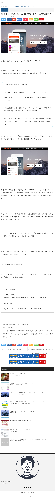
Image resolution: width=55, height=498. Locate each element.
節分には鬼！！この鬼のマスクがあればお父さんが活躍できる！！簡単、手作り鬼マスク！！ (40, 350)
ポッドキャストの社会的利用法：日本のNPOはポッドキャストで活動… (27, 392)
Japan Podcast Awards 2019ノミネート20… (21, 420)
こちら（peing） (22, 324)
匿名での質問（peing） (25, 492)
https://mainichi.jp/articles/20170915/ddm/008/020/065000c (23, 309)
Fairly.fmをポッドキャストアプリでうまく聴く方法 (22, 411)
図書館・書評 (27, 403)
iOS (2, 264)
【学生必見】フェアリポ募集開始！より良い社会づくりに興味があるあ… (28, 439)
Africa (16, 384)
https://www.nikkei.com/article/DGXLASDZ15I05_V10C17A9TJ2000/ (25, 297)
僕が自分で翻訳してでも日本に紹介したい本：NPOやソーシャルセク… (27, 401)
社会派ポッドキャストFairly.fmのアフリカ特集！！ (22, 383)
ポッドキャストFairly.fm (10, 331)
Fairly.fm (32, 492)
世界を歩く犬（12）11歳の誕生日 (14, 349)
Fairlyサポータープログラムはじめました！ (20, 430)
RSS (31, 488)
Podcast (8, 16)
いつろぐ (26, 496)
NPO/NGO (17, 440)
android (8, 264)
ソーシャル (21, 375)
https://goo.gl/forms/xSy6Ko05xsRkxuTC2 (15, 73)
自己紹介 (17, 328)
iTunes (28, 334)
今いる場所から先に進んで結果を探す (19, 373)
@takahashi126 (32, 61)
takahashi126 (17, 16)
